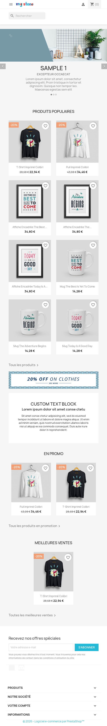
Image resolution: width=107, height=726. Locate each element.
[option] (53, 63)
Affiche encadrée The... (77, 227)
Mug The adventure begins (29, 346)
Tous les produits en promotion (35, 526)
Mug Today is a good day (77, 346)
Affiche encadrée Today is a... (29, 286)
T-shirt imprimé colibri (29, 167)
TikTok (12, 668)
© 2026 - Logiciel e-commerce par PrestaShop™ (53, 721)
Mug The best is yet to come (77, 286)
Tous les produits (24, 365)
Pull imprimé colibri (77, 167)
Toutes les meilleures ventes (33, 615)
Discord (21, 668)
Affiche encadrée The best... (30, 227)
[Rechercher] (27, 15)
